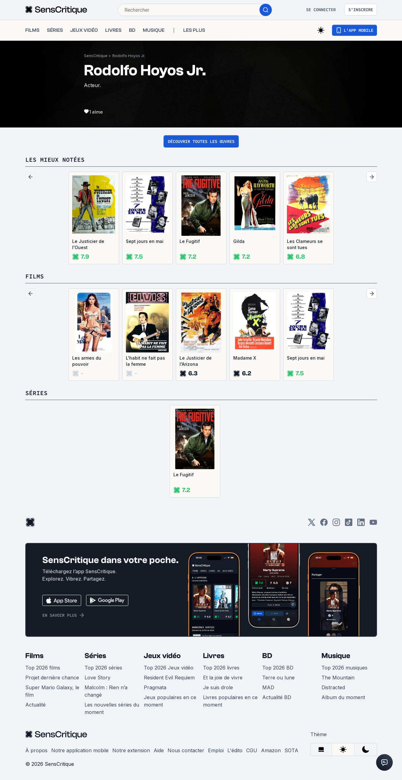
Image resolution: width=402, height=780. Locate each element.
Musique (335, 656)
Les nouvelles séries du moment (112, 708)
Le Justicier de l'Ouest (88, 244)
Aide (159, 750)
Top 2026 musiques (344, 668)
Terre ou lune (278, 677)
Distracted (333, 687)
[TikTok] (348, 524)
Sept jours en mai (145, 241)
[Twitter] (311, 524)
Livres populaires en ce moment (230, 701)
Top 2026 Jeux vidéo (168, 668)
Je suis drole (218, 687)
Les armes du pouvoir (86, 361)
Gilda (239, 241)
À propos (36, 750)
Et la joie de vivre (222, 677)
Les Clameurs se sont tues (305, 244)
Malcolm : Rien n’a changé (106, 691)
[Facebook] (324, 524)
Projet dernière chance (52, 677)
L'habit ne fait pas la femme (145, 361)
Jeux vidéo (162, 656)
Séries (95, 656)
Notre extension (131, 750)
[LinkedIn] (361, 524)
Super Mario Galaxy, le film (52, 691)
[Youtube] (373, 524)
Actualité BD (276, 697)
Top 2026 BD (277, 668)
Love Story (97, 677)
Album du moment (343, 697)
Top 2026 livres (221, 668)
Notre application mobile (80, 750)
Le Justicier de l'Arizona (196, 361)
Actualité (35, 705)
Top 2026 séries (103, 668)
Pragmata (155, 687)
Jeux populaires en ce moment (170, 701)
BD (267, 656)
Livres (213, 656)
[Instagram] (336, 524)
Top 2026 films (42, 668)
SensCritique (95, 55)
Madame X (244, 358)
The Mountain (337, 677)
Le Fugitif (190, 241)
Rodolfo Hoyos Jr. (128, 55)
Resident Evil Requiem (169, 677)
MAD (268, 687)
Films (34, 656)
